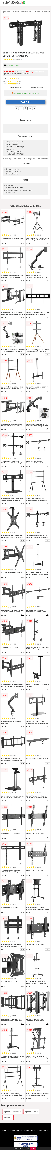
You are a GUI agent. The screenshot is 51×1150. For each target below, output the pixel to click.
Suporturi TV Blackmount (42, 12)
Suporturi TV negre (31, 1112)
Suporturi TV (6, 12)
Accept (33, 1148)
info (22, 243)
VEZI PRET (25, 101)
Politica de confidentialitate (26, 1130)
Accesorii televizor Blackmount (21, 12)
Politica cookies (42, 1130)
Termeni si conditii (8, 1130)
